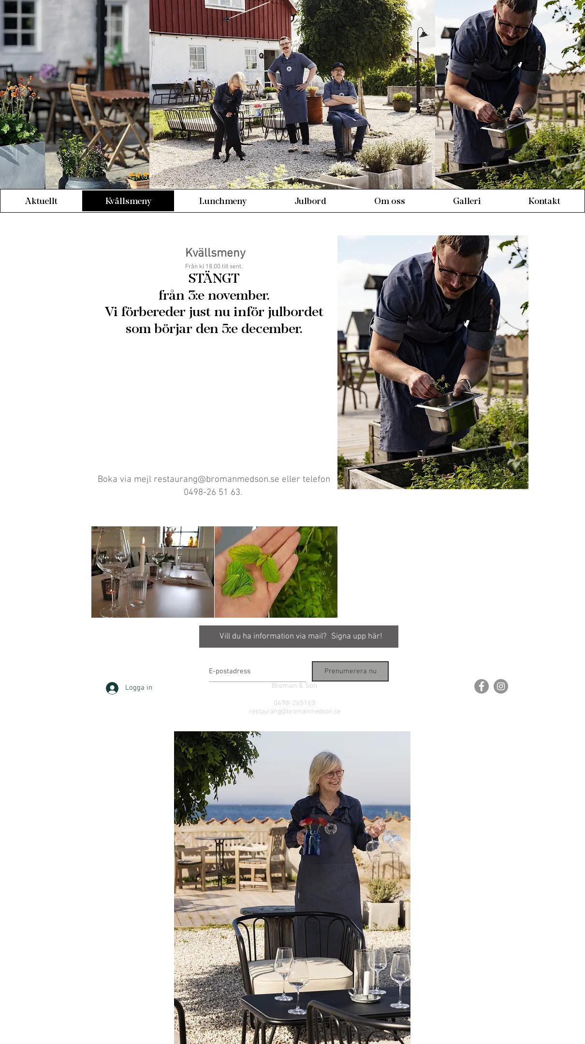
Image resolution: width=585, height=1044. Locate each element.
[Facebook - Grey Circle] (481, 686)
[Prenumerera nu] (350, 671)
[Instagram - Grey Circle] (501, 686)
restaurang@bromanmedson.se (216, 479)
